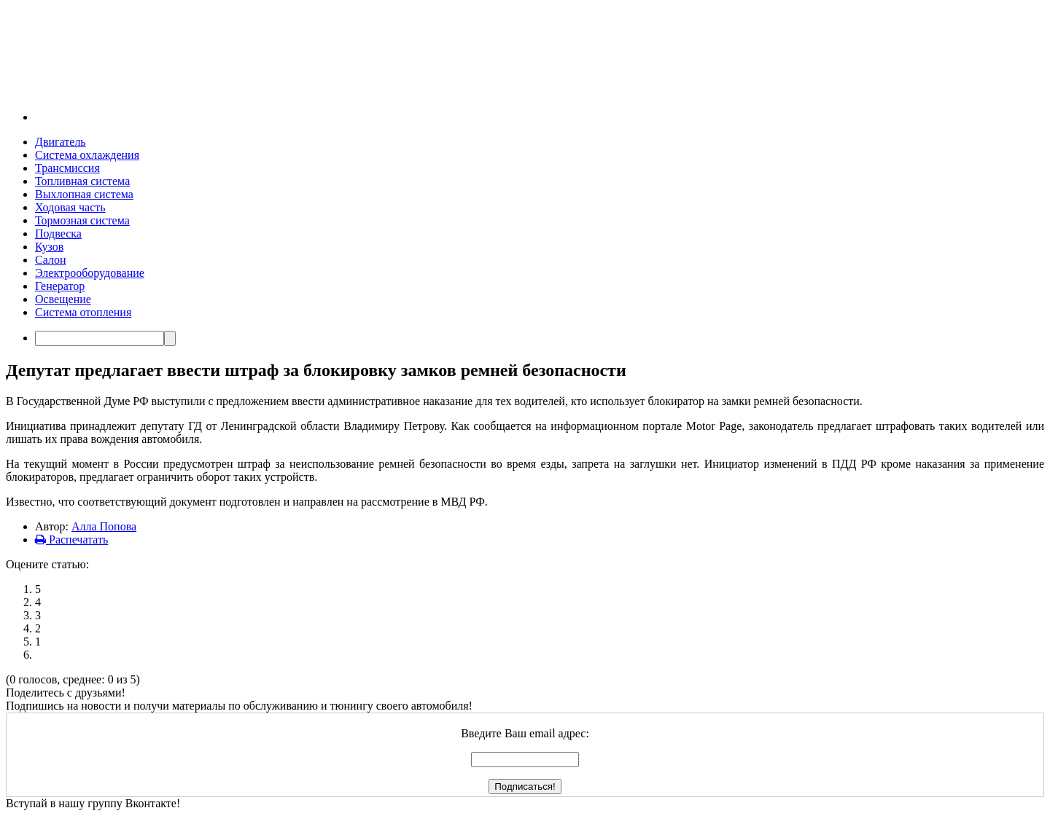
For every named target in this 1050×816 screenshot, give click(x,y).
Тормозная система (82, 220)
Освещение (63, 299)
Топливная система (82, 181)
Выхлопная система (84, 194)
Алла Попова (103, 526)
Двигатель (60, 142)
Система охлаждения (87, 155)
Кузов (49, 246)
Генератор (60, 286)
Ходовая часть (70, 207)
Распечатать (71, 539)
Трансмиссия (67, 168)
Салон (50, 260)
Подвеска (58, 233)
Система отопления (83, 312)
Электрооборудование (89, 273)
